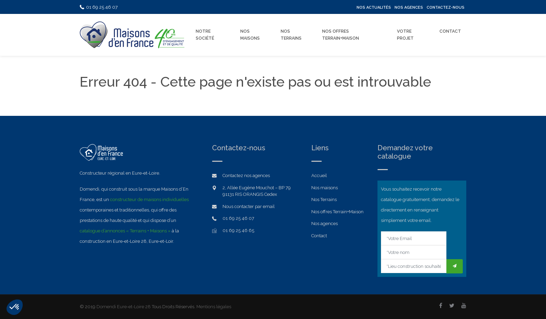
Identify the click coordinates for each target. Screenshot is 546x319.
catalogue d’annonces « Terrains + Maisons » (125, 230)
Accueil (319, 175)
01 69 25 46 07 (99, 7)
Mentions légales (213, 306)
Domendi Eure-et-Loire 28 (123, 306)
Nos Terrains (291, 35)
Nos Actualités (374, 7)
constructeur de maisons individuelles (149, 199)
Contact (450, 31)
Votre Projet (405, 35)
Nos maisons (324, 187)
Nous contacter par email (249, 206)
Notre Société (205, 35)
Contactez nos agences (246, 175)
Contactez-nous (446, 7)
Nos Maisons (250, 35)
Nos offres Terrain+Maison (340, 35)
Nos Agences (409, 7)
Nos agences (324, 223)
